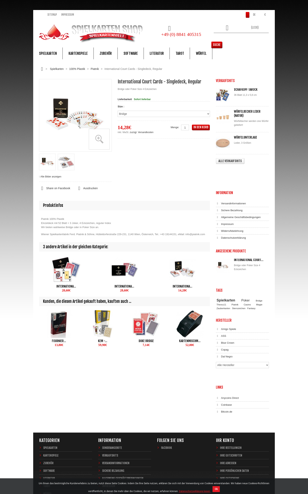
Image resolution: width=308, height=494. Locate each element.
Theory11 (221, 267)
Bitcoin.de (224, 358)
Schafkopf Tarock (246, 89)
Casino (247, 267)
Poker (245, 263)
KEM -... (102, 341)
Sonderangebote (112, 390)
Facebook (166, 390)
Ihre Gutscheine (229, 421)
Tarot (180, 53)
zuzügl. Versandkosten (141, 132)
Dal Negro (224, 315)
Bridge (259, 263)
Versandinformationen (231, 180)
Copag (222, 308)
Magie (259, 267)
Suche (263, 38)
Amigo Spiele (226, 288)
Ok (216, 489)
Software (131, 53)
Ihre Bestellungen (231, 390)
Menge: (175, 127)
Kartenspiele (78, 53)
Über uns (107, 436)
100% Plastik (77, 68)
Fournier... (59, 341)
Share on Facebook (54, 188)
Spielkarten (48, 53)
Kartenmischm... (190, 341)
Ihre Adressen (228, 405)
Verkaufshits (110, 398)
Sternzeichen (238, 271)
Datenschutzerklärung (231, 214)
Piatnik (95, 68)
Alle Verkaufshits (230, 161)
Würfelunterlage (245, 137)
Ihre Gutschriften (231, 398)
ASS (221, 295)
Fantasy (251, 271)
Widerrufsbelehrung (229, 207)
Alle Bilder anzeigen (50, 176)
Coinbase (224, 351)
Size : (121, 106)
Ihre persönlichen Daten (234, 413)
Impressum (67, 14)
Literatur (157, 53)
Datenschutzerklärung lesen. (195, 491)
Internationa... (66, 286)
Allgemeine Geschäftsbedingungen (238, 193)
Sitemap (52, 14)
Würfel (201, 53)
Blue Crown (225, 302)
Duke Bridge (146, 341)
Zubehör (106, 53)
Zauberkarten (223, 271)
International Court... (248, 233)
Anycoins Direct (227, 344)
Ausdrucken (87, 188)
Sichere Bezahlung (229, 187)
